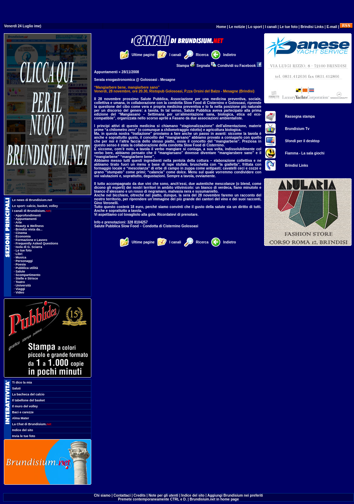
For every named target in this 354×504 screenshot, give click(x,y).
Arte (18, 222)
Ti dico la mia (22, 382)
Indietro (229, 55)
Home (221, 27)
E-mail (332, 27)
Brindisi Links (312, 27)
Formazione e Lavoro (32, 240)
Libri (19, 254)
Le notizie (237, 27)
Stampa (186, 66)
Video (20, 292)
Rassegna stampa (300, 116)
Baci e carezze (23, 412)
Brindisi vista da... (29, 229)
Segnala (207, 66)
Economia (23, 236)
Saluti (16, 388)
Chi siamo (102, 495)
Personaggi (24, 261)
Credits (140, 495)
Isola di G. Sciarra (29, 247)
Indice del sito (22, 430)
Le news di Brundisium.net (32, 200)
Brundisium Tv (297, 129)
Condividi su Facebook (240, 66)
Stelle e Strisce (27, 278)
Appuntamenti (26, 219)
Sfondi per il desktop (302, 141)
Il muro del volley (25, 406)
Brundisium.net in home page (214, 499)
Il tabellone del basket (28, 400)
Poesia (21, 264)
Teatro (20, 282)
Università (23, 285)
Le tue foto (289, 27)
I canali (271, 27)
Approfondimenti (28, 215)
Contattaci (122, 495)
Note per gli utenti (163, 495)
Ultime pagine (143, 55)
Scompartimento (28, 275)
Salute (20, 271)
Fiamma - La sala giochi (305, 153)
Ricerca (202, 55)
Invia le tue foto (23, 436)
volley (53, 206)
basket (42, 206)
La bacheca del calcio (28, 394)
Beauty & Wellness (30, 226)
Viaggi (20, 289)
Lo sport (255, 27)
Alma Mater (20, 418)
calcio (31, 206)
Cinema (21, 233)
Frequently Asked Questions (37, 243)
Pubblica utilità (27, 268)
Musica (21, 257)
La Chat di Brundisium (31, 424)
